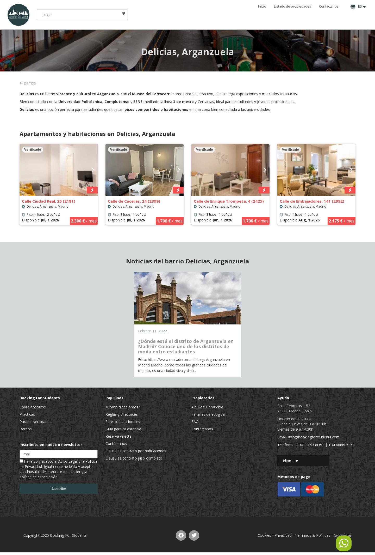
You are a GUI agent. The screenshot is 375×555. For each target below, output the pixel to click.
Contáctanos (329, 6)
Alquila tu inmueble (207, 407)
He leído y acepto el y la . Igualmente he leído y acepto (59, 469)
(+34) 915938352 (310, 444)
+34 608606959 (341, 444)
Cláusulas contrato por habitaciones (135, 450)
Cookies (264, 535)
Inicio (262, 6)
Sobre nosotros (33, 407)
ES (358, 6)
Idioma (290, 460)
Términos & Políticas (312, 535)
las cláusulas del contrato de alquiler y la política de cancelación (53, 474)
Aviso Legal (68, 461)
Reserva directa (118, 436)
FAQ (195, 421)
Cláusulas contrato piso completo (133, 458)
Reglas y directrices (121, 414)
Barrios (28, 83)
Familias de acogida (208, 414)
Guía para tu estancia (123, 428)
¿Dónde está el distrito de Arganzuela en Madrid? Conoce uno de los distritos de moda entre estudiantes (186, 346)
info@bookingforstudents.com (314, 437)
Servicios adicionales (122, 421)
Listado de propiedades (292, 6)
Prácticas (27, 414)
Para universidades (35, 421)
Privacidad (283, 535)
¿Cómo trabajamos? (122, 407)
